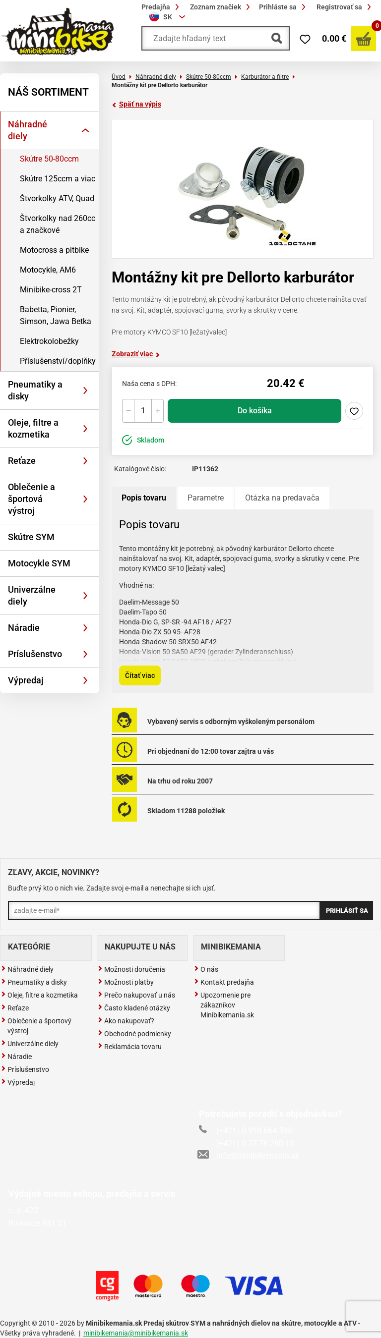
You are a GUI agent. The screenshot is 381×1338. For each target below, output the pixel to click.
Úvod (119, 76)
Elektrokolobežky (49, 341)
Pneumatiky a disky (35, 390)
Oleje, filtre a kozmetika (33, 428)
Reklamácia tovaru (130, 1047)
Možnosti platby (126, 982)
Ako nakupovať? (126, 1021)
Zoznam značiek (221, 7)
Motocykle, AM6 (48, 270)
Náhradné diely (27, 130)
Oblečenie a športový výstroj (36, 1026)
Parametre (206, 497)
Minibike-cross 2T (51, 289)
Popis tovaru (144, 497)
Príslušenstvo (35, 654)
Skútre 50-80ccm (49, 159)
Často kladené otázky (134, 1008)
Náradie (24, 627)
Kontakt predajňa (224, 982)
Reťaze (22, 460)
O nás (206, 969)
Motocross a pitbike (54, 250)
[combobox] (168, 17)
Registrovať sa (345, 7)
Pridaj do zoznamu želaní (354, 411)
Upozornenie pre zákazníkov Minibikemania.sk (224, 1005)
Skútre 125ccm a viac (57, 178)
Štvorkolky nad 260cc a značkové (57, 224)
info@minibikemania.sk (249, 1155)
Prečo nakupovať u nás (136, 995)
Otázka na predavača (282, 497)
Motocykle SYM (39, 563)
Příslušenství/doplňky (58, 361)
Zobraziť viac (136, 354)
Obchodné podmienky (134, 1034)
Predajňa (161, 7)
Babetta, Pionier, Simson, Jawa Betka (55, 315)
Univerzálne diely (32, 595)
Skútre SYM (31, 537)
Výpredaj (26, 680)
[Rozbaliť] (85, 130)
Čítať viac (140, 675)
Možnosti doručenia (131, 969)
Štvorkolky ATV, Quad (57, 198)
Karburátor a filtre (265, 76)
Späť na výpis (136, 104)
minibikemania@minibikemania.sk (135, 1333)
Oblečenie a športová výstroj (31, 499)
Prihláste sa (284, 7)
